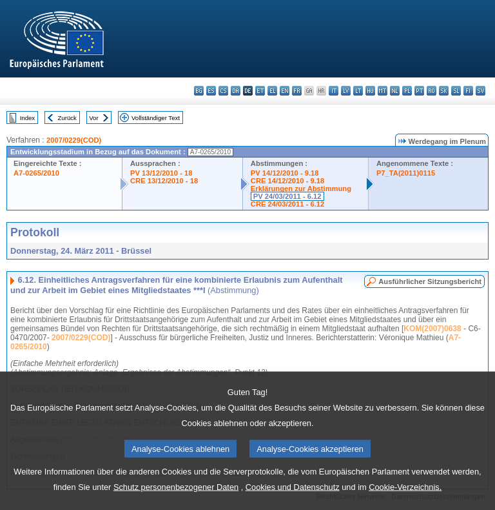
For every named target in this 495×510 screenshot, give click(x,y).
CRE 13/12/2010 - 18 (164, 181)
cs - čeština (223, 91)
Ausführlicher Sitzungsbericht (429, 281)
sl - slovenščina (456, 91)
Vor (93, 117)
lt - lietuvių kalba (358, 91)
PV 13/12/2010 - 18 (161, 173)
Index (27, 117)
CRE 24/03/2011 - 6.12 (287, 204)
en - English (284, 91)
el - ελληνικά (272, 91)
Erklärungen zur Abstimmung (301, 188)
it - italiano (333, 91)
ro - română (431, 91)
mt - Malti (382, 91)
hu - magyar (370, 91)
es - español (211, 91)
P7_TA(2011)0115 (405, 173)
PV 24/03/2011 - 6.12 (287, 196)
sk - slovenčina (444, 91)
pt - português (419, 91)
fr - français (297, 91)
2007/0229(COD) (73, 140)
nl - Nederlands (395, 91)
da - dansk (235, 91)
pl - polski (407, 91)
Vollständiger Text (155, 117)
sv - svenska (480, 91)
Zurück (67, 117)
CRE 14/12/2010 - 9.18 (287, 181)
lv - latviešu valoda (346, 91)
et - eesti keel (260, 91)
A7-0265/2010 (36, 173)
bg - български (199, 91)
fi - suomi (468, 91)
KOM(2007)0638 (432, 328)
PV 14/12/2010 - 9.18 (285, 173)
